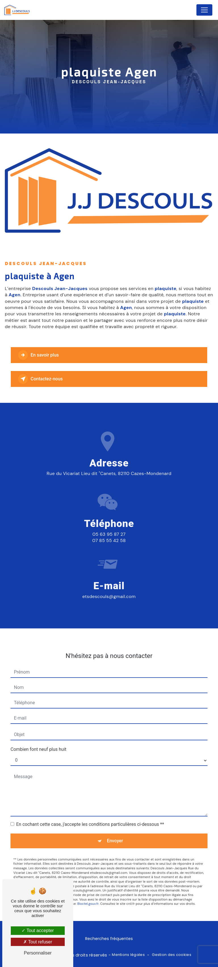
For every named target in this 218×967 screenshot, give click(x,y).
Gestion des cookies (171, 954)
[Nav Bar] (204, 10)
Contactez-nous (40, 379)
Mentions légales (128, 954)
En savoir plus (38, 355)
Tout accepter (38, 930)
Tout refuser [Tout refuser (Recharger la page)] (37, 941)
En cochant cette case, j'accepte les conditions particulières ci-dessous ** (90, 817)
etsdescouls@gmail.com (109, 589)
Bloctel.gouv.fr (87, 897)
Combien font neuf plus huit (38, 742)
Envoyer (115, 833)
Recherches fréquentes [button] (109, 938)
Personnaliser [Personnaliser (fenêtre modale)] (38, 953)
